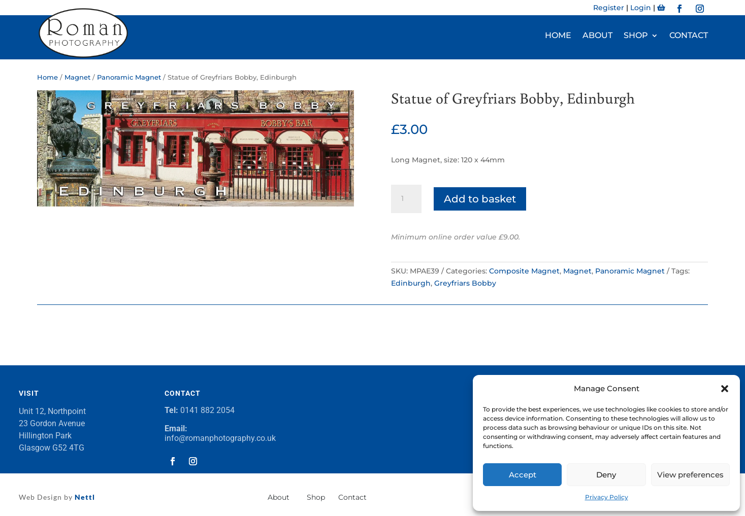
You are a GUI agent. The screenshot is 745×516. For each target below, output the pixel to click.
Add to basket (480, 199)
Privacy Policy (606, 497)
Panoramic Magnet (129, 77)
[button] (725, 389)
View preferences (690, 474)
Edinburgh (411, 283)
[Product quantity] (406, 199)
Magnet (77, 77)
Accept (522, 474)
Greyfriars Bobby (465, 283)
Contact (688, 36)
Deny (606, 474)
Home (558, 36)
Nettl (84, 497)
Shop (636, 36)
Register (608, 7)
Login (640, 7)
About (597, 36)
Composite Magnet (524, 271)
